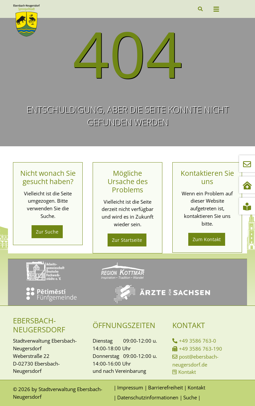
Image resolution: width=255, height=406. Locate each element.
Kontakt (187, 372)
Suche (190, 397)
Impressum (130, 387)
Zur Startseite (127, 240)
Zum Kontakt (207, 239)
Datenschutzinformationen (147, 397)
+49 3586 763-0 (197, 340)
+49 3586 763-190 (200, 348)
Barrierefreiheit (165, 387)
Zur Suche (47, 232)
